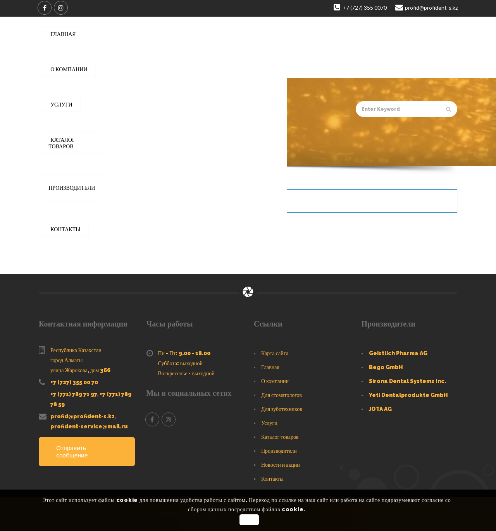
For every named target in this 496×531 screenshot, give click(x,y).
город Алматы (66, 360)
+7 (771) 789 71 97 (73, 394)
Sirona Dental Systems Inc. (407, 381)
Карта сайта (274, 353)
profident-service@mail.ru (89, 426)
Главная (76, 155)
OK (249, 520)
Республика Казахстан (76, 350)
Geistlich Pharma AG (398, 353)
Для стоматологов (281, 395)
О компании (275, 381)
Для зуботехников (281, 409)
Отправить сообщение (72, 451)
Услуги (269, 423)
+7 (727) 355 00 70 (74, 382)
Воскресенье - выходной (186, 373)
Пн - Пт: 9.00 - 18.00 (184, 353)
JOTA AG (380, 409)
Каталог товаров (111, 155)
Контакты (272, 479)
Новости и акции (280, 465)
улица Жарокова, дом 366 (80, 370)
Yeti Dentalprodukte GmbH (408, 395)
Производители (279, 451)
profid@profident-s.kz (82, 416)
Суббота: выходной (180, 363)
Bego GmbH (386, 367)
